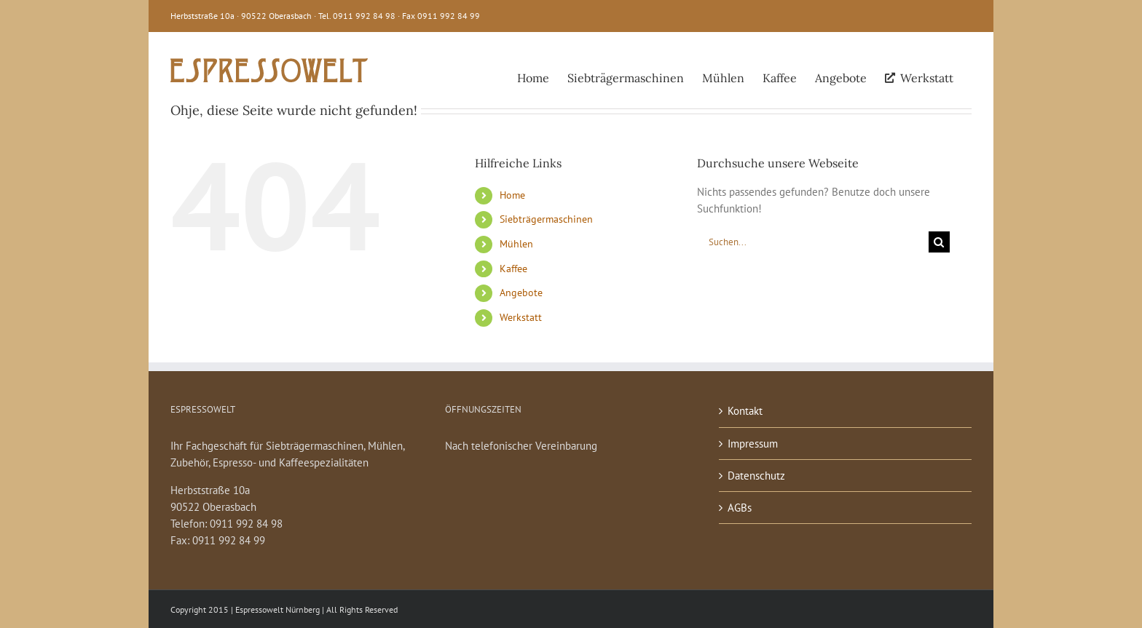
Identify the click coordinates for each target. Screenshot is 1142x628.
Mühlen (516, 243)
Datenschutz (756, 475)
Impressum (753, 443)
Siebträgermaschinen (546, 219)
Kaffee (513, 268)
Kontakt (745, 411)
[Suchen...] (813, 242)
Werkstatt (521, 317)
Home (512, 195)
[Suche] (939, 242)
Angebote (521, 292)
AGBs (740, 507)
